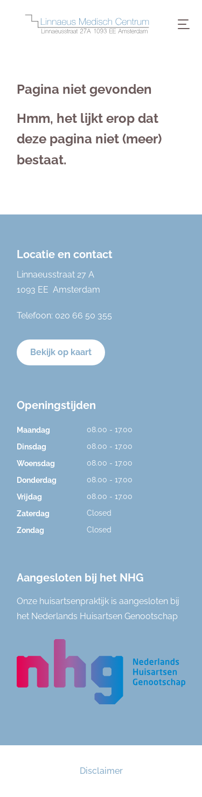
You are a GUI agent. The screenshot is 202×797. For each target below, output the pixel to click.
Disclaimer (101, 771)
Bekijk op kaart (61, 352)
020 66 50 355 (83, 315)
